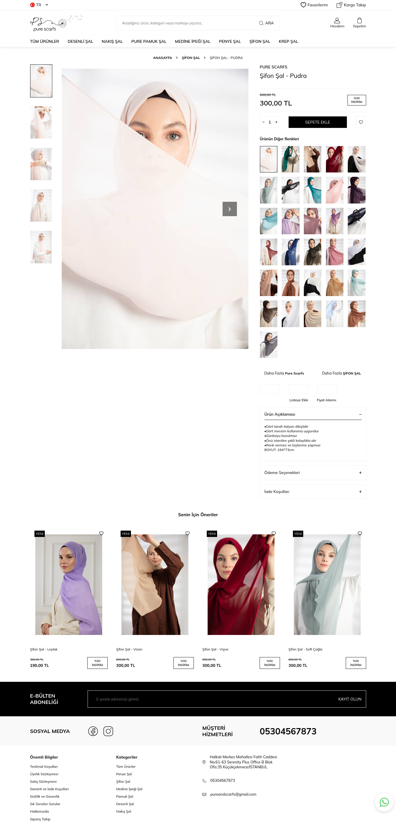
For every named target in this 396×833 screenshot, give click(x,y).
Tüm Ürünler (44, 41)
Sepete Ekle (317, 122)
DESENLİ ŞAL (80, 41)
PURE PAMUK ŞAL (149, 41)
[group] (155, 208)
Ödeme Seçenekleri (313, 472)
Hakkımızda (39, 811)
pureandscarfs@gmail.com (233, 794)
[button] (230, 209)
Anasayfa (162, 57)
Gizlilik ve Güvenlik (44, 796)
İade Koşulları (313, 491)
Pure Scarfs (273, 67)
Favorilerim (314, 5)
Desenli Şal (125, 804)
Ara (266, 23)
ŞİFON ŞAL (260, 41)
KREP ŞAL (288, 41)
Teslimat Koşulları (44, 766)
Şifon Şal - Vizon (129, 649)
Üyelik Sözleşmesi (44, 774)
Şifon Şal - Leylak (44, 649)
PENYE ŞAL (230, 41)
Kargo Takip (351, 5)
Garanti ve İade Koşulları (49, 789)
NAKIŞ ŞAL (112, 41)
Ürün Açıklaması (313, 414)
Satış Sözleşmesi (43, 781)
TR (39, 4)
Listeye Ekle (298, 400)
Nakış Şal (123, 811)
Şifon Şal (123, 781)
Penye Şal (124, 774)
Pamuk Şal (124, 796)
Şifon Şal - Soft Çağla (305, 649)
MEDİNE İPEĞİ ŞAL (192, 41)
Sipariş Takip (40, 819)
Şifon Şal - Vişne (215, 649)
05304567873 (288, 731)
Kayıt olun (349, 699)
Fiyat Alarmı (326, 400)
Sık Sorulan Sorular (45, 804)
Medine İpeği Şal (129, 789)
